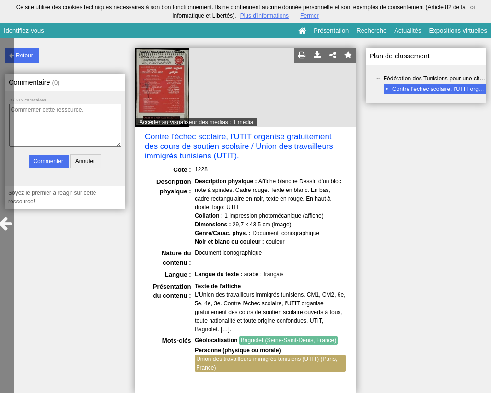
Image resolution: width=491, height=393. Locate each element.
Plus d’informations (264, 15)
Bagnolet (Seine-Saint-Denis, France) (288, 340)
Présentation (331, 30)
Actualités (407, 30)
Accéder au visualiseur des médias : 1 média (196, 122)
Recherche (371, 30)
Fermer (309, 15)
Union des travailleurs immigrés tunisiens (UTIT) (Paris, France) (266, 363)
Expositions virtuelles (458, 30)
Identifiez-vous (24, 30)
